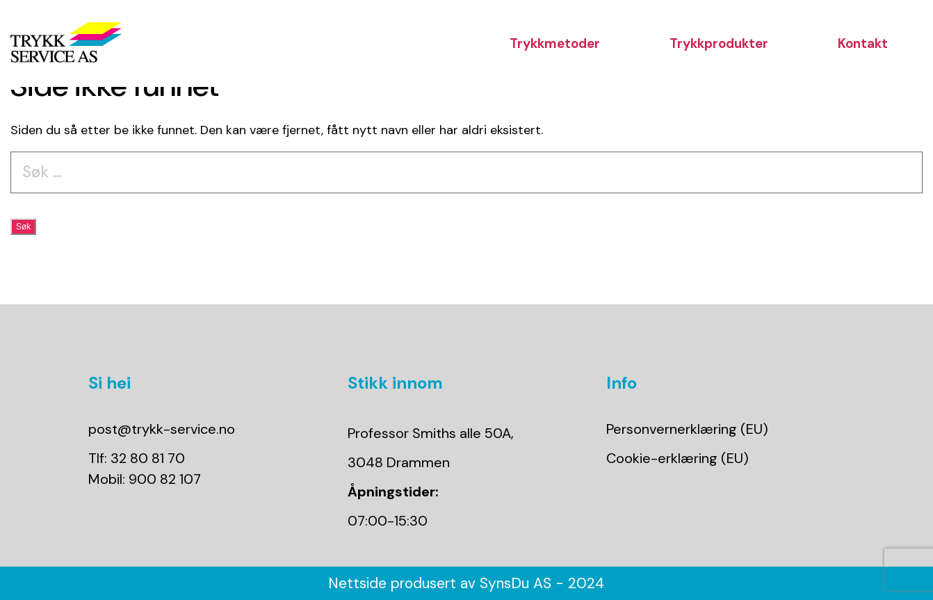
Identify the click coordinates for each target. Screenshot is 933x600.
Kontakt (863, 43)
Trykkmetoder (555, 43)
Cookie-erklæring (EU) (677, 458)
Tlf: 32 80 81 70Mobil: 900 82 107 (144, 468)
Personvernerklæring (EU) (687, 429)
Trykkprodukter (719, 43)
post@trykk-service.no (161, 429)
